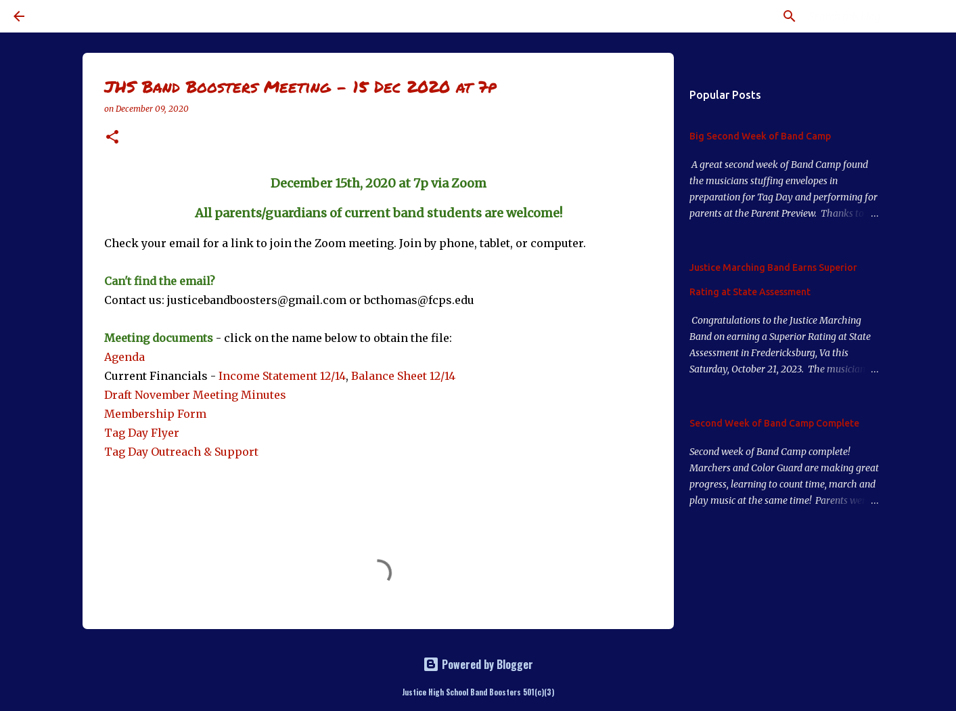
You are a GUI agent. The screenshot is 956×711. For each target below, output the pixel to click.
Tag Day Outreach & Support (181, 451)
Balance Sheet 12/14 (403, 376)
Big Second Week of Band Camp (760, 136)
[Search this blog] (874, 16)
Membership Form (155, 414)
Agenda (124, 357)
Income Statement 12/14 (282, 376)
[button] (112, 138)
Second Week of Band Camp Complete (774, 423)
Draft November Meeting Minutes (195, 395)
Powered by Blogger (478, 664)
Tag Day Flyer (141, 432)
